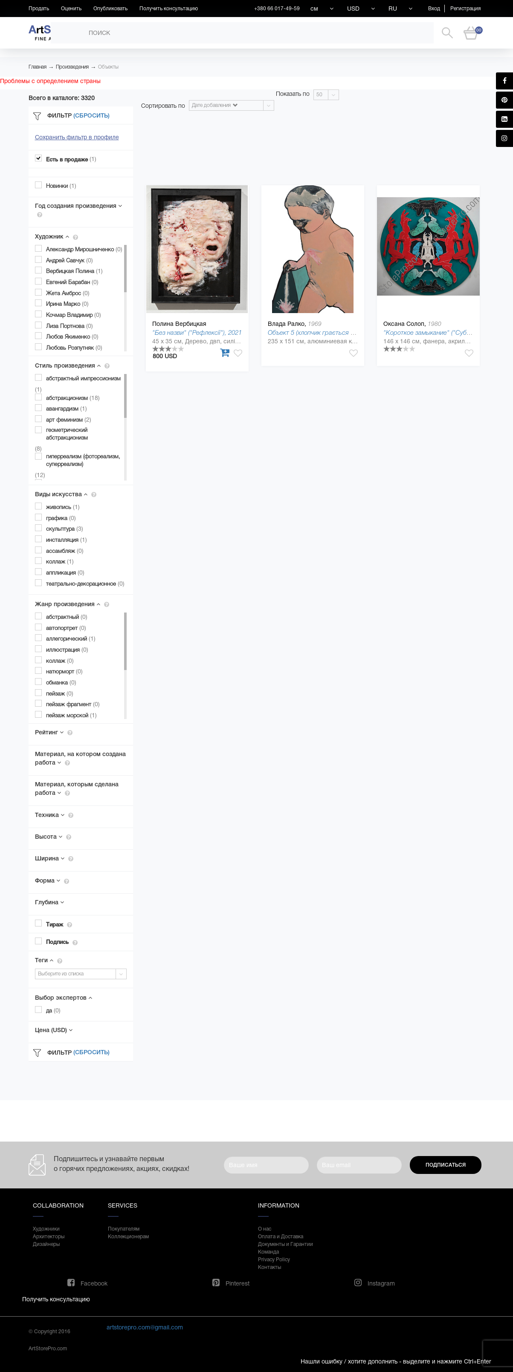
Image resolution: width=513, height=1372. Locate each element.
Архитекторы (48, 1237)
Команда (268, 1252)
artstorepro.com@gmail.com (145, 1327)
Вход (434, 9)
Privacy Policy (274, 1260)
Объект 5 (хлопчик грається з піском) (322, 332)
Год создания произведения (78, 210)
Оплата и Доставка (280, 1237)
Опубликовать (110, 9)
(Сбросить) (91, 115)
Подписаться (446, 1165)
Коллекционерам (128, 1237)
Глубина (49, 902)
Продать (39, 9)
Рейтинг (53, 732)
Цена (53, 1030)
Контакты (269, 1267)
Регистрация (465, 9)
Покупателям (123, 1229)
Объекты (108, 67)
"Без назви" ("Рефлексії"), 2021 (197, 332)
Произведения (72, 67)
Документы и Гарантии (285, 1244)
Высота (53, 836)
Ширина (54, 858)
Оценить (71, 9)
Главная (37, 67)
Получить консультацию (168, 9)
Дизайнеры (46, 1244)
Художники (46, 1229)
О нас (264, 1229)
